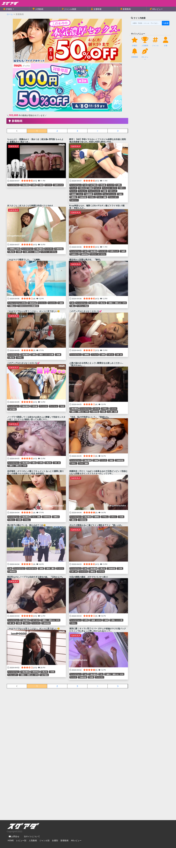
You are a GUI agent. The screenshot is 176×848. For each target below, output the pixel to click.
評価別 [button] (8, 9)
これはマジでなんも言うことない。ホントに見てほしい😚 (33, 311)
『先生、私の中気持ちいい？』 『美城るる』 (89, 417)
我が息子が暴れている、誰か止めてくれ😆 (26, 525)
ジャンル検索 (70, 9)
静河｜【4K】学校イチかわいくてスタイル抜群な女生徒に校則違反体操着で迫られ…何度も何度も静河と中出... (97, 140)
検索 (166, 23)
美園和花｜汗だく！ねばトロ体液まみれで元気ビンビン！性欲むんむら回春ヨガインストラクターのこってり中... (98, 472)
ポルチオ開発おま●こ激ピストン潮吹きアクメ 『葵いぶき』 (96, 525)
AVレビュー (157, 9)
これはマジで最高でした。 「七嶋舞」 (24, 259)
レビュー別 (21, 840)
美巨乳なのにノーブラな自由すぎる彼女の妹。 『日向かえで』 (35, 577)
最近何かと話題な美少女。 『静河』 (85, 259)
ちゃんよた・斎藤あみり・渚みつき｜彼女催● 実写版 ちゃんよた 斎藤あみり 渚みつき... (35, 140)
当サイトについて (32, 836)
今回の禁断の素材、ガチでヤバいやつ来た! (88, 577)
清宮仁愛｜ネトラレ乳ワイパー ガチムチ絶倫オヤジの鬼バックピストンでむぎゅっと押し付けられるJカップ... (97, 629)
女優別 (55, 840)
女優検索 (97, 9)
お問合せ (15, 836)
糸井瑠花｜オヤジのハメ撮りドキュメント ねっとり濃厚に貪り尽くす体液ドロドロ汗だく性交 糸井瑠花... (35, 472)
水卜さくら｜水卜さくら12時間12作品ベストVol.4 (30, 205)
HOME (11, 840)
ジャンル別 (44, 840)
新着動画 (126, 9)
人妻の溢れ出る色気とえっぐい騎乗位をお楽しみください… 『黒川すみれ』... (96, 364)
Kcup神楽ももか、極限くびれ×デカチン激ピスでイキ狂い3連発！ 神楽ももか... (97, 206)
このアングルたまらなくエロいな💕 (85, 311)
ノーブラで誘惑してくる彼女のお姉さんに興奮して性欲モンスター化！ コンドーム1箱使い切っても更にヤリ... (36, 418)
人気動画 (39, 9)
